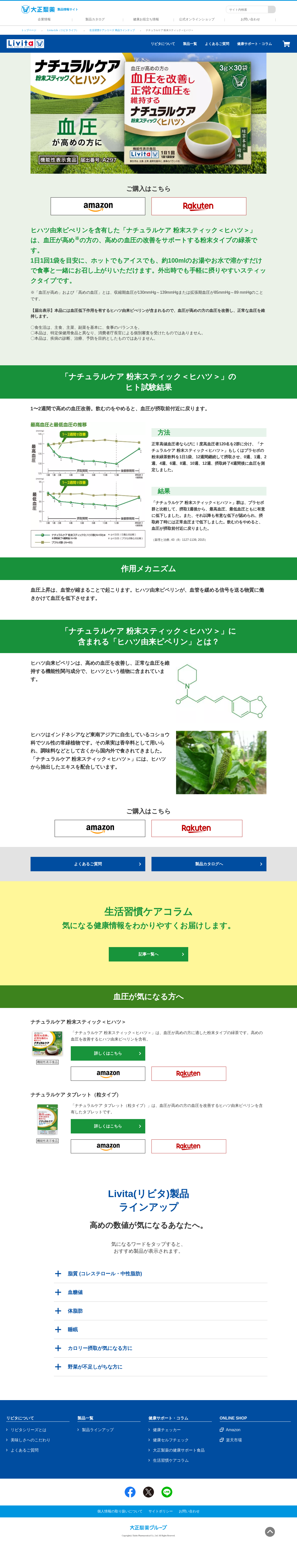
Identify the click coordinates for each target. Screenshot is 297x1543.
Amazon (233, 1430)
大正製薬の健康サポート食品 (179, 1450)
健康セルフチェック (171, 1440)
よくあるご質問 (217, 44)
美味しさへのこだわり (30, 1440)
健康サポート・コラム (254, 44)
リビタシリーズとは (28, 1430)
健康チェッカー (167, 1430)
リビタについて (163, 44)
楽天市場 (234, 1440)
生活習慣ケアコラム (171, 1460)
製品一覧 (190, 44)
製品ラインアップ (98, 1430)
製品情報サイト (49, 9)
